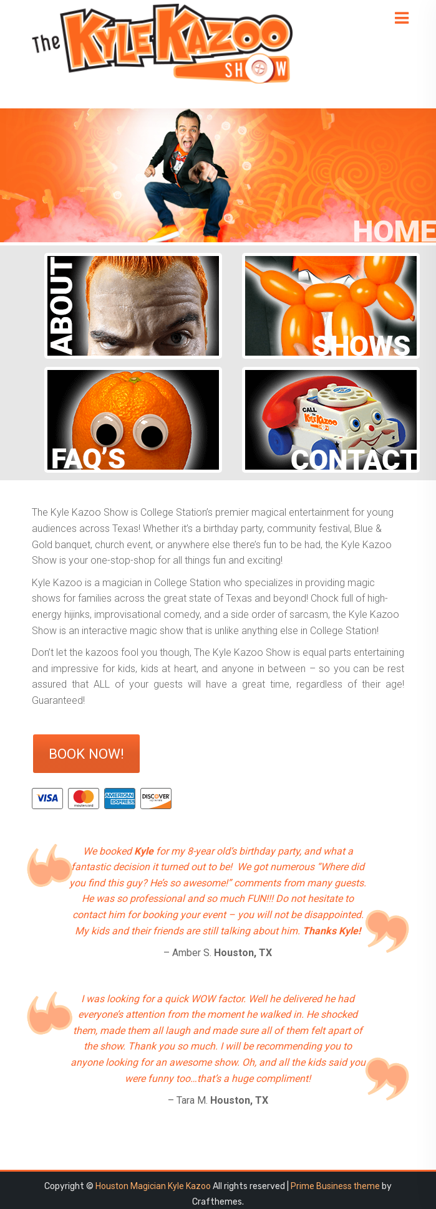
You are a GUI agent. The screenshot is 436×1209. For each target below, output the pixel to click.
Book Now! (86, 754)
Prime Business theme (335, 1186)
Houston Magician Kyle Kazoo (153, 1186)
